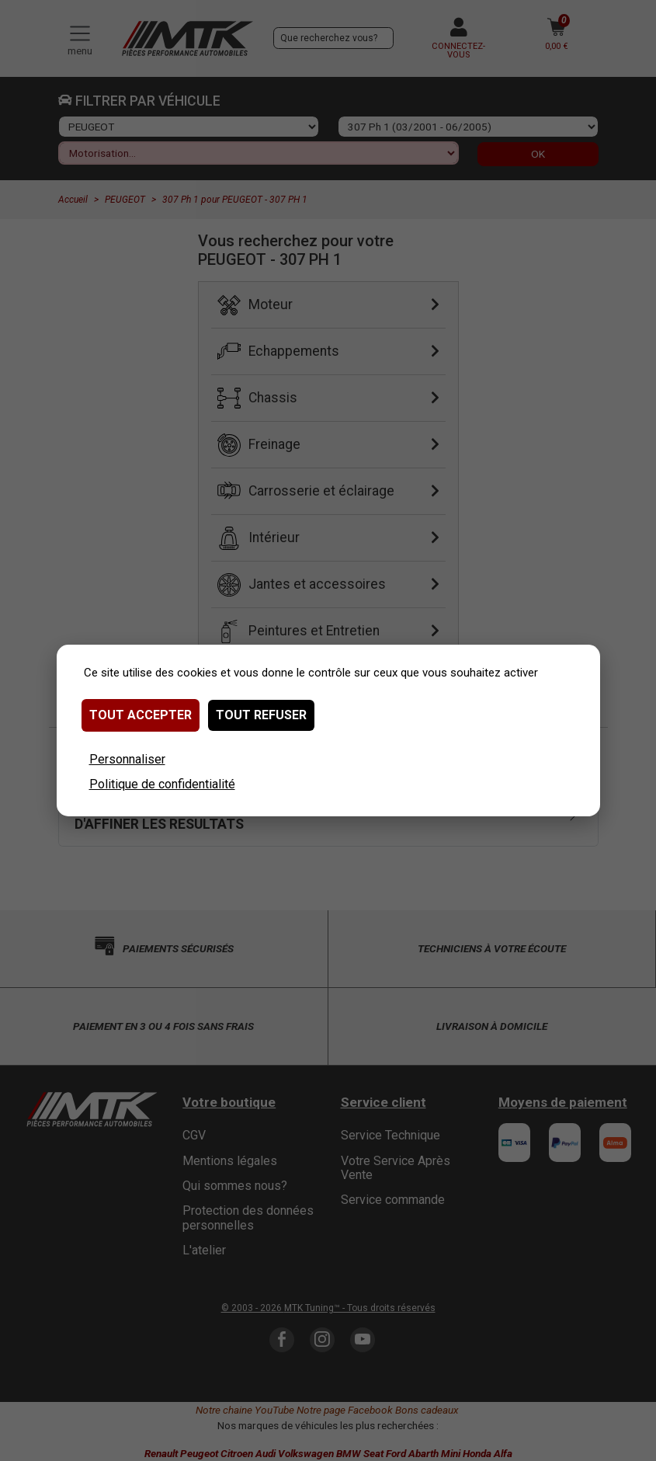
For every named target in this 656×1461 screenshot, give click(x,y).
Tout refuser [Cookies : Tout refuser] (261, 715)
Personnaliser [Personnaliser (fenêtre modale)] (127, 759)
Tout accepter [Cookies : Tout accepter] (140, 715)
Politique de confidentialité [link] (162, 784)
